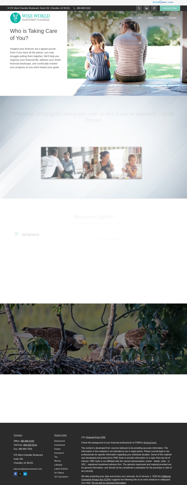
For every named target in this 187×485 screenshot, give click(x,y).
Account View (170, 8)
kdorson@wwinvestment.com (28, 469)
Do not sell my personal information (109, 483)
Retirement (30, 237)
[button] (105, 18)
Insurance (59, 453)
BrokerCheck (150, 443)
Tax (56, 457)
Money (57, 461)
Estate (57, 449)
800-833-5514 (30, 445)
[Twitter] (139, 8)
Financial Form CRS (95, 437)
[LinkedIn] (146, 8)
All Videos (59, 473)
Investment (59, 445)
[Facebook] (154, 8)
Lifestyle (58, 465)
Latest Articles (61, 469)
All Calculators (61, 477)
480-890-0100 (81, 8)
